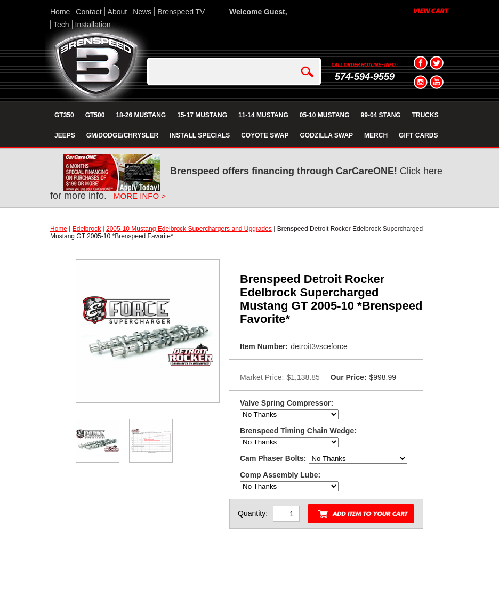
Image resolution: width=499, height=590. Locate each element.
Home (60, 11)
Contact (88, 11)
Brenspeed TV (181, 11)
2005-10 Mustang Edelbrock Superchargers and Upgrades (189, 228)
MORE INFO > (140, 195)
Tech (61, 24)
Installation (93, 24)
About (117, 11)
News (142, 11)
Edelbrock (87, 228)
